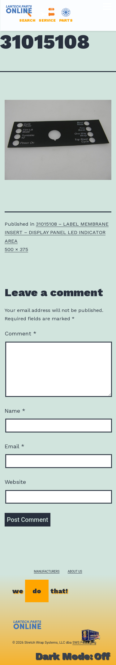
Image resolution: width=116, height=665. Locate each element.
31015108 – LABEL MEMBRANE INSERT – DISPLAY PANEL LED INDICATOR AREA (57, 232)
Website (15, 482)
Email (14, 446)
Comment (21, 333)
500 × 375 (16, 249)
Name (15, 410)
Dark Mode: (72, 656)
